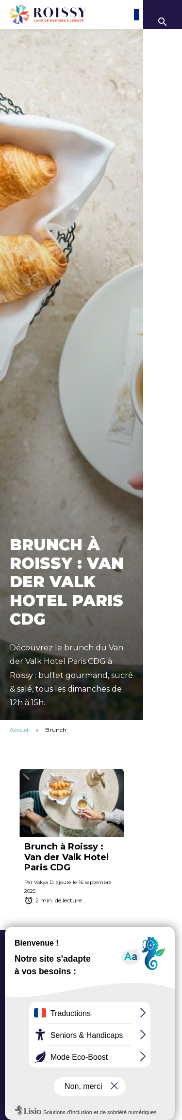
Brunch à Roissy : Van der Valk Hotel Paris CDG (66, 857)
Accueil (20, 729)
